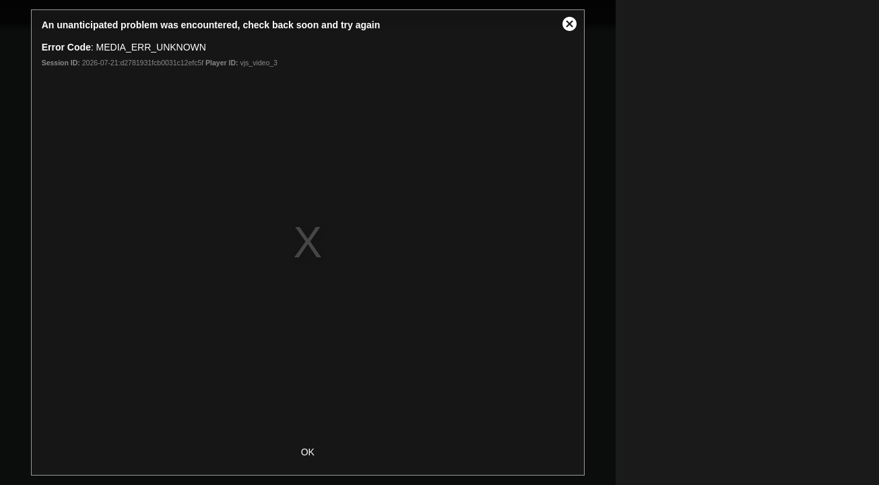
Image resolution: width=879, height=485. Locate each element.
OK (308, 452)
